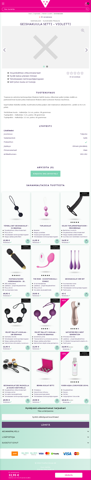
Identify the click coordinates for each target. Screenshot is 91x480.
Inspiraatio (36, 13)
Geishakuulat (58, 13)
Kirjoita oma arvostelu (45, 174)
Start (30, 13)
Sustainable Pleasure (51, 21)
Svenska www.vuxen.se (45, 469)
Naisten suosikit (47, 13)
